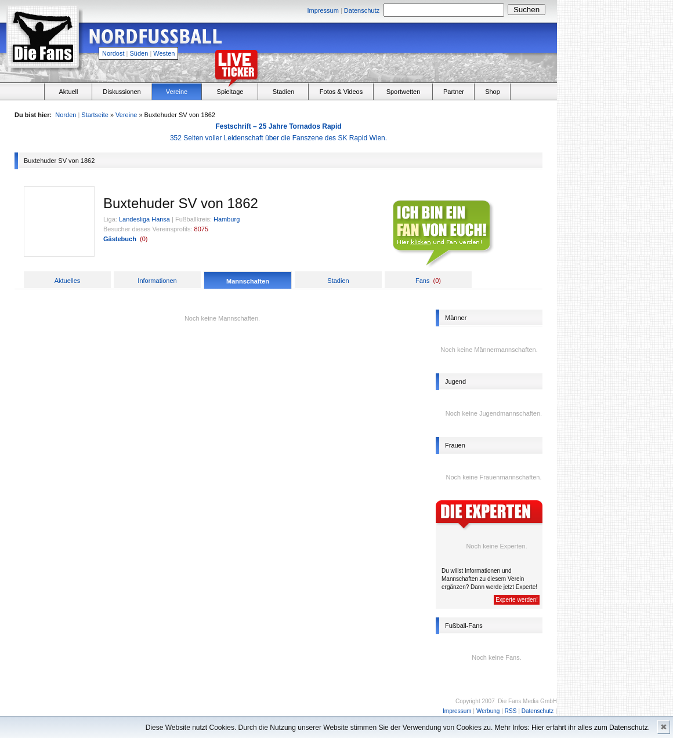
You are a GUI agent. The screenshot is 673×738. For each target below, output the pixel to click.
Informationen (157, 280)
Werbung (488, 711)
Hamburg (227, 219)
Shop (492, 91)
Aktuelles (68, 280)
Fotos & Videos (341, 91)
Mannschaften (247, 281)
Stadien (283, 91)
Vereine (176, 91)
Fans (422, 280)
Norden (65, 114)
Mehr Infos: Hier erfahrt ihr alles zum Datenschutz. (572, 728)
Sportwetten (403, 91)
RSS (511, 711)
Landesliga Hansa (144, 219)
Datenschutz (361, 10)
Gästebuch (119, 238)
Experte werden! (516, 600)
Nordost (113, 53)
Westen (164, 53)
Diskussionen (121, 91)
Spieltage (230, 91)
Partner (453, 91)
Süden (139, 53)
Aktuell (68, 91)
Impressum (322, 10)
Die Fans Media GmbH (527, 701)
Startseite (94, 114)
